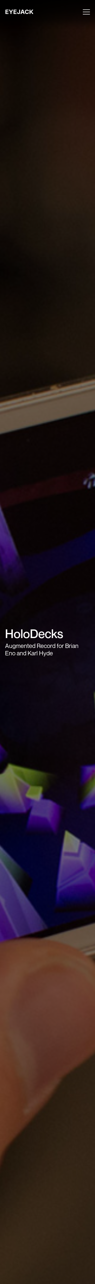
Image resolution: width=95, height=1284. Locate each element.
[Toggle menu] (86, 11)
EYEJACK (19, 11)
